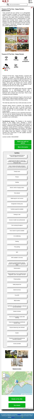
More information (23, 147)
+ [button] (3, 373)
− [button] (3, 376)
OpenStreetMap (29, 394)
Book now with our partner (23, 142)
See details (17, 405)
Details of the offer (17, 399)
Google (19, 414)
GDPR (13, 417)
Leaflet (23, 394)
